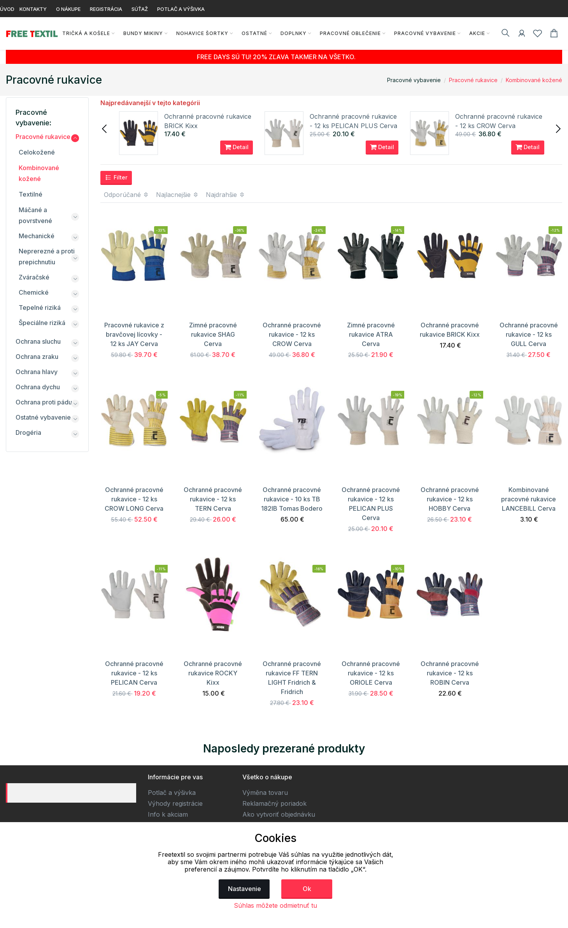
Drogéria (28, 432)
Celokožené (37, 152)
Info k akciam (168, 814)
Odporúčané (126, 195)
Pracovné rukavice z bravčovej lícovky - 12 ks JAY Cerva (134, 334)
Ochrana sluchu (38, 341)
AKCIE (477, 33)
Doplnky (293, 33)
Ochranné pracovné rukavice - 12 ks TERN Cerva (213, 499)
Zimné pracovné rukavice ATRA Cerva (371, 334)
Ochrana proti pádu (44, 402)
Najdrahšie (225, 195)
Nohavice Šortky (202, 33)
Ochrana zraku (37, 356)
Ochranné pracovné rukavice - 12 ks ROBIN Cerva (450, 673)
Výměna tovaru (265, 792)
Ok (307, 889)
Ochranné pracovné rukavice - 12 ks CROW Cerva (292, 334)
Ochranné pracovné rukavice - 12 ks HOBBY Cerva (450, 499)
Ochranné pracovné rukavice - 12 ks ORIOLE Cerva (371, 673)
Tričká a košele (86, 33)
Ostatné (254, 33)
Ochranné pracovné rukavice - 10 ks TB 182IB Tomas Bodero (292, 499)
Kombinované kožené (534, 80)
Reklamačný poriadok (274, 803)
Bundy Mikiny (143, 33)
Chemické (34, 292)
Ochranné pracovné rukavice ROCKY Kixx (213, 673)
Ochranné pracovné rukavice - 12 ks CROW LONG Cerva (134, 499)
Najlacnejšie (177, 195)
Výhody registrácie (175, 803)
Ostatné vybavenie (43, 417)
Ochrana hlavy (37, 372)
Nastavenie (244, 889)
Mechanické (36, 236)
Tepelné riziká (40, 307)
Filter (116, 177)
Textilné (30, 194)
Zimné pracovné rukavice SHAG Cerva (213, 334)
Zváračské (34, 277)
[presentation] (105, 128)
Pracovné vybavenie (425, 33)
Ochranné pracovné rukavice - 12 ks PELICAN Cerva (134, 673)
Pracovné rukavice (473, 80)
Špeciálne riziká (42, 323)
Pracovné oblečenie (349, 33)
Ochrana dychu (38, 387)
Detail (236, 147)
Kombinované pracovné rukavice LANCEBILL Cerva (528, 499)
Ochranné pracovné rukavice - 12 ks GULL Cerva (529, 334)
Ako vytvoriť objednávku (278, 814)
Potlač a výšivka (172, 792)
